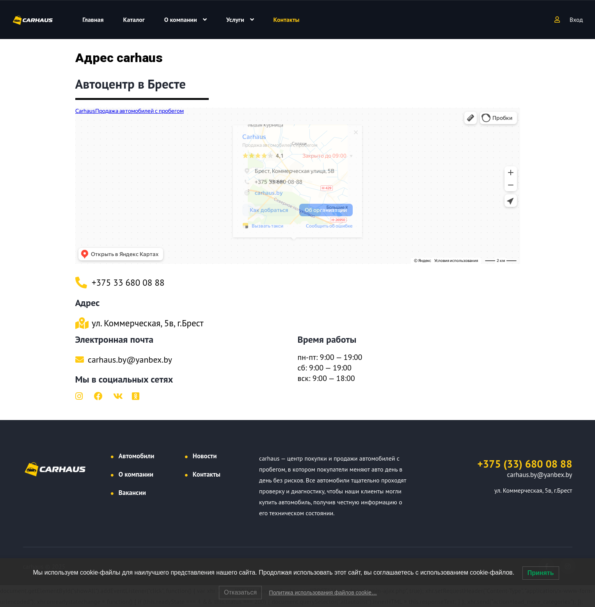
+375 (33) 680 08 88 (525, 463)
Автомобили (137, 456)
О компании (180, 19)
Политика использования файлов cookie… (323, 592)
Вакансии (132, 492)
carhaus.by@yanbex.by (539, 474)
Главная (92, 19)
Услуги (235, 19)
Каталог (134, 19)
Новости (205, 456)
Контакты (287, 19)
